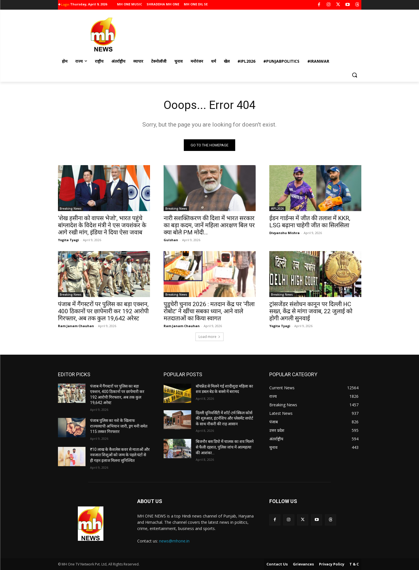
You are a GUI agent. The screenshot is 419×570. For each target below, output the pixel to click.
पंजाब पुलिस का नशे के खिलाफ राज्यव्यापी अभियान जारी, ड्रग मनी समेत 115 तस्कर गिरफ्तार (118, 426)
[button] (354, 75)
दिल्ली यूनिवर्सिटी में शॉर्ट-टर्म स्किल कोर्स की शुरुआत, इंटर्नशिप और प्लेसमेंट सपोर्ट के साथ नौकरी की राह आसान (224, 418)
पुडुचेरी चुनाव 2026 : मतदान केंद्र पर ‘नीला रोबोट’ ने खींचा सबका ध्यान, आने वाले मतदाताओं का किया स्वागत (209, 311)
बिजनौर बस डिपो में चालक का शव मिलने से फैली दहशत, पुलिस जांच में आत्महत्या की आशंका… (225, 447)
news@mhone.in (174, 541)
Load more (209, 336)
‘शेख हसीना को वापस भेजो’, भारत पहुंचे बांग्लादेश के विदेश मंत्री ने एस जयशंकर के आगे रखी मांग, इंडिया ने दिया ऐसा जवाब (102, 225)
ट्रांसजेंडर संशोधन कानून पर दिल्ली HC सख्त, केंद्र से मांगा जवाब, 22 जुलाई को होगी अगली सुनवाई (310, 311)
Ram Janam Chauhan (76, 326)
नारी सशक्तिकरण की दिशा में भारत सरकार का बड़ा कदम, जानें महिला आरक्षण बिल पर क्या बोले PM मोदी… (209, 225)
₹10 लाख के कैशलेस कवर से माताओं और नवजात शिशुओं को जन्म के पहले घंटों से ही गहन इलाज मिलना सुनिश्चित (120, 455)
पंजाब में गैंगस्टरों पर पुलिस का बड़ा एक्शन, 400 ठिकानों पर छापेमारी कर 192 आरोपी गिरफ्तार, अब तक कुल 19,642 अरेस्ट (103, 311)
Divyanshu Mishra (284, 233)
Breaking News (71, 209)
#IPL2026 (277, 209)
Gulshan (171, 240)
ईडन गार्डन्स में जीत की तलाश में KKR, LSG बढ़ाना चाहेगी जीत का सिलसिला (309, 222)
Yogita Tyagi (68, 240)
